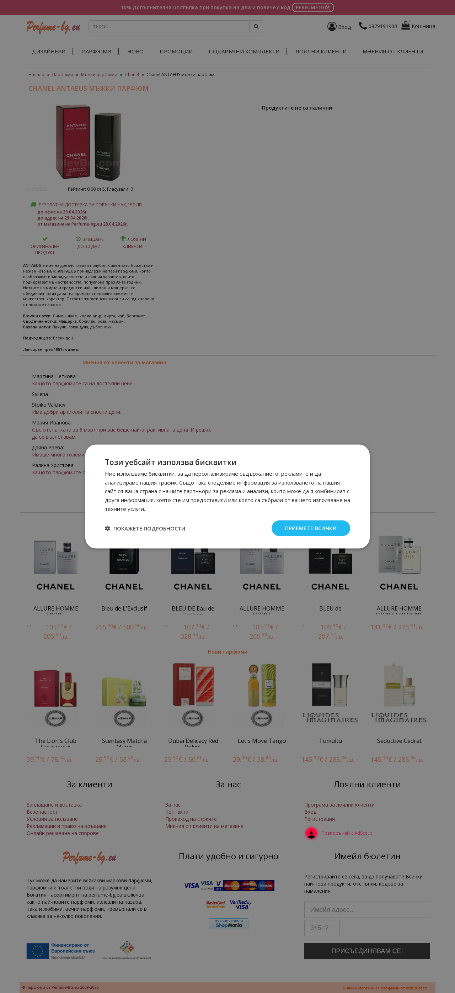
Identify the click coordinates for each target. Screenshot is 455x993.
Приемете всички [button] (311, 527)
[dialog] (227, 496)
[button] (145, 528)
